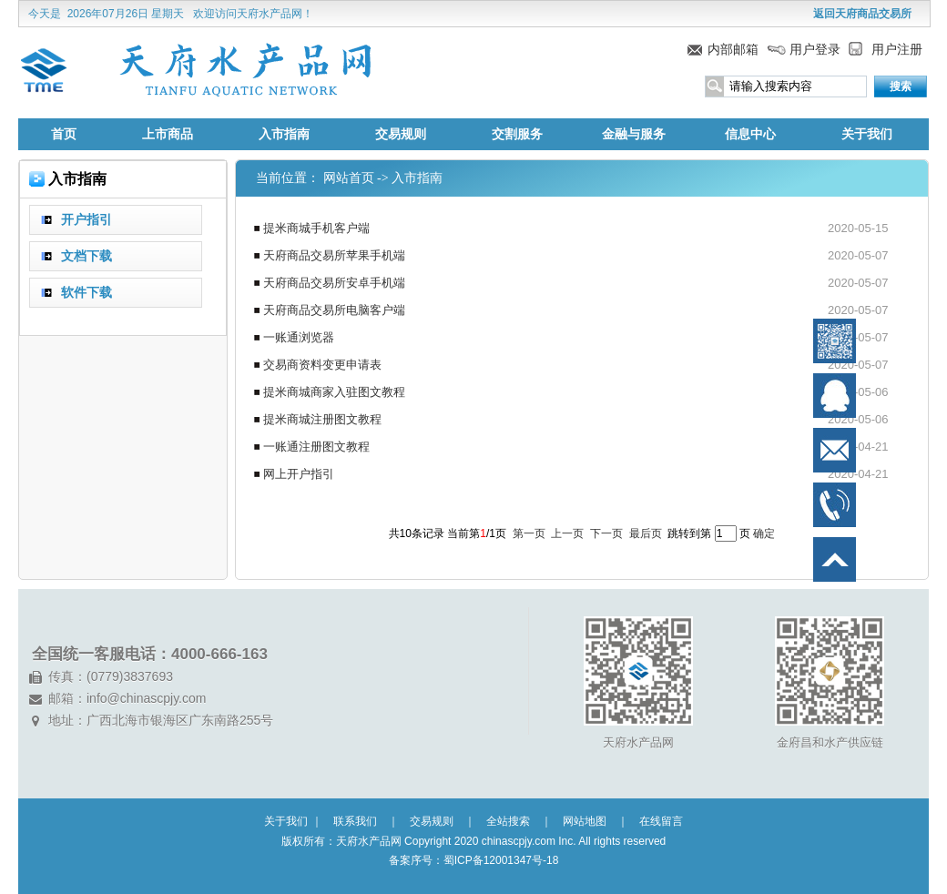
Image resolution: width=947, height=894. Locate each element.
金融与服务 (634, 134)
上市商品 (167, 134)
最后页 (645, 533)
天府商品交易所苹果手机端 (334, 255)
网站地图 (584, 821)
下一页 (606, 533)
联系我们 (355, 821)
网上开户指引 (298, 474)
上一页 (567, 533)
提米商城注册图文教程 (322, 419)
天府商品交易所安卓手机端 (334, 283)
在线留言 (661, 821)
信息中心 (750, 134)
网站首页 (348, 178)
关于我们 (866, 134)
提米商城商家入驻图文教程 (334, 392)
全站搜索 (508, 821)
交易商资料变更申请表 (322, 364)
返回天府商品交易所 (862, 13)
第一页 (529, 533)
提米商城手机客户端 (316, 228)
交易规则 (400, 134)
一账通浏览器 (298, 337)
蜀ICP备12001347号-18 (501, 860)
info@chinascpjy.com (146, 698)
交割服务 (517, 134)
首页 (63, 134)
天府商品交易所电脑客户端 (334, 310)
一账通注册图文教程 (316, 446)
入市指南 (284, 134)
